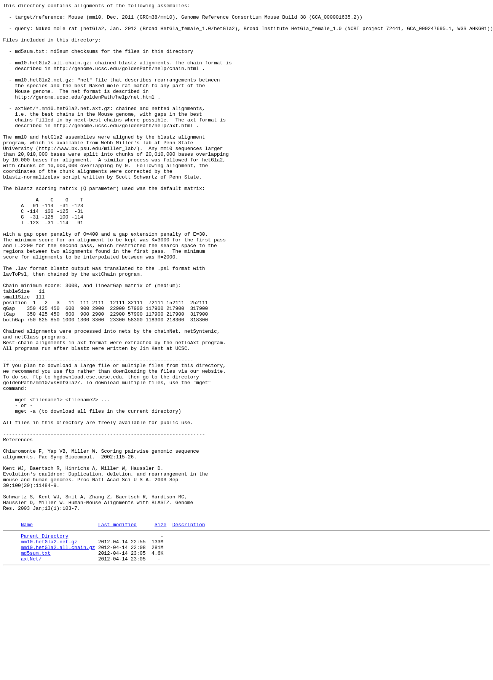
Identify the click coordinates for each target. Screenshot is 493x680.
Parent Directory (45, 640)
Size (160, 628)
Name (27, 628)
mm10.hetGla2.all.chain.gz (58, 654)
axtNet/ (31, 668)
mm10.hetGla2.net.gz (49, 647)
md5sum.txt (36, 661)
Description (188, 628)
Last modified (117, 628)
